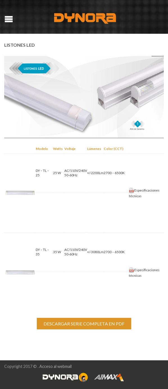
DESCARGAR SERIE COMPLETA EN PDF (84, 323)
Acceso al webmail (55, 366)
